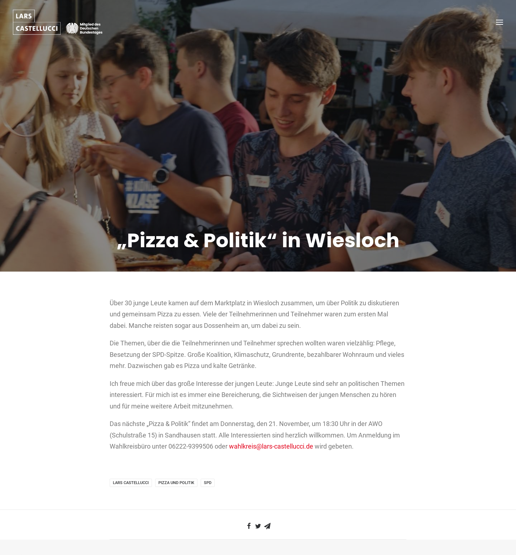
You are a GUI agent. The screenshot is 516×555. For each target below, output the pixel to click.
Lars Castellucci (131, 464)
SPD (207, 464)
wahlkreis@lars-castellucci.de (271, 428)
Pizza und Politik (176, 464)
